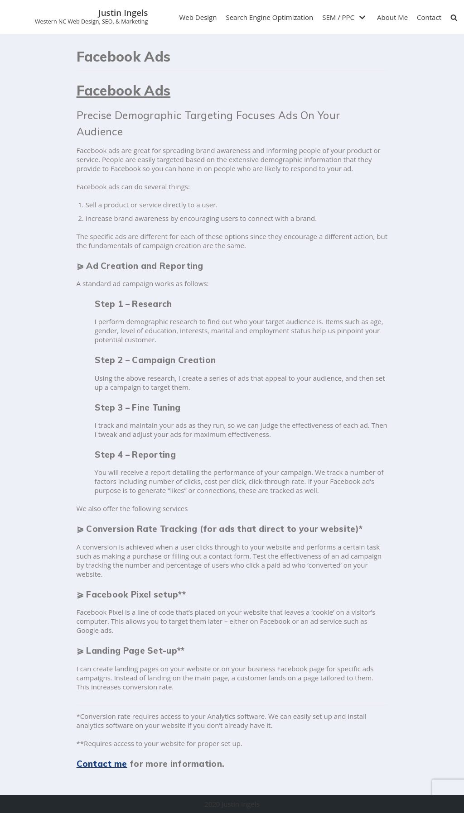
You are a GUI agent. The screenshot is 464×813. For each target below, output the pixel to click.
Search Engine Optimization (269, 17)
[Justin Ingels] (91, 17)
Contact (429, 17)
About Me (392, 17)
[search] (453, 17)
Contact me (102, 763)
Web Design (198, 17)
